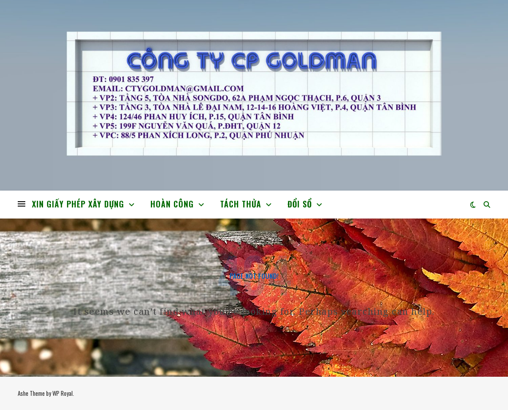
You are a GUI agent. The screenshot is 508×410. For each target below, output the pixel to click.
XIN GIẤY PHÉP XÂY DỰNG (78, 204)
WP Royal (62, 393)
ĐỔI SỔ (299, 204)
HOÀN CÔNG (172, 204)
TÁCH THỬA (240, 204)
